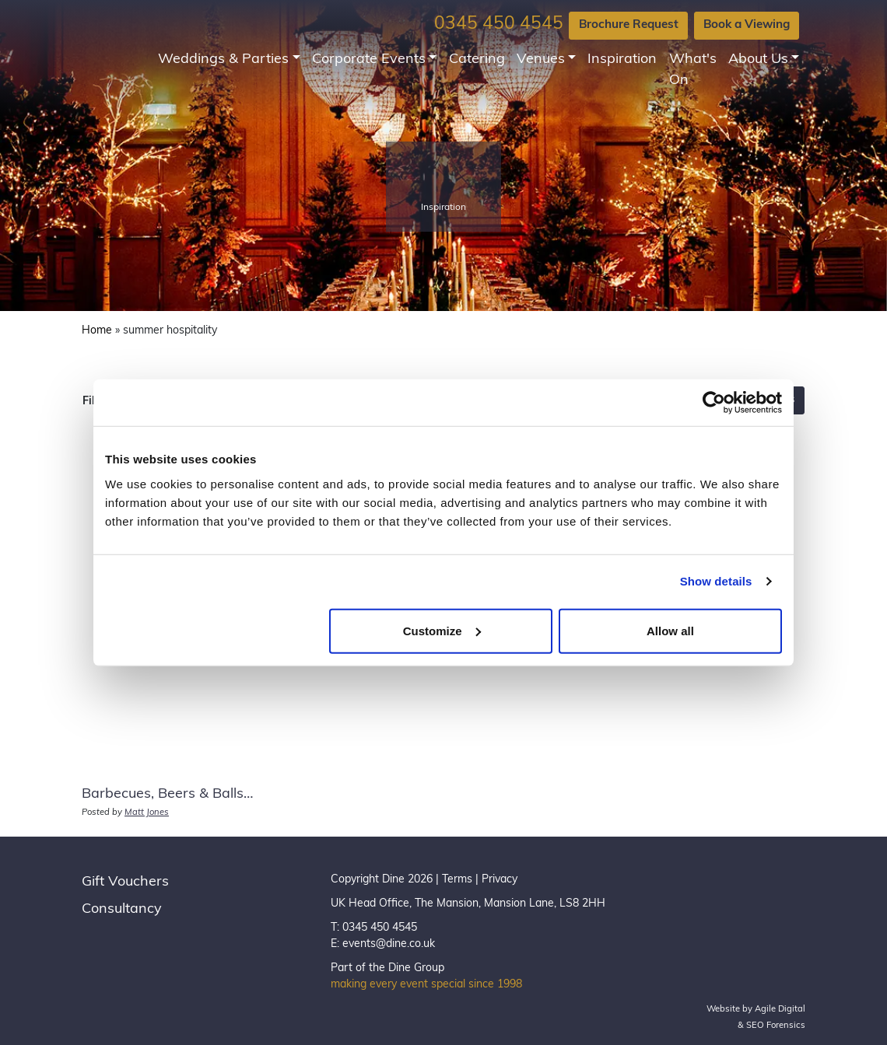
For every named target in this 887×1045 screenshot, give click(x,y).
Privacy (499, 880)
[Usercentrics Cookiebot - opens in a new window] (714, 402)
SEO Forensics (775, 1026)
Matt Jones (146, 813)
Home (97, 331)
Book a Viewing (746, 25)
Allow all (670, 630)
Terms (457, 880)
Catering (477, 59)
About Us (758, 59)
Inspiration (622, 59)
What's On (693, 70)
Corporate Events (369, 59)
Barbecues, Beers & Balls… (167, 794)
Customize (442, 630)
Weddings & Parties (223, 59)
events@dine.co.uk (388, 944)
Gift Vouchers (125, 882)
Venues (541, 59)
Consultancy (122, 909)
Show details (716, 581)
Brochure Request (628, 25)
